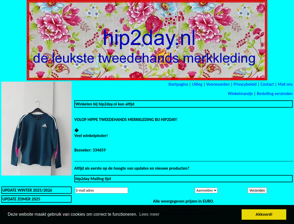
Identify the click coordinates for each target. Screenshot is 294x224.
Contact (267, 84)
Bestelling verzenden (275, 93)
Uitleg (197, 84)
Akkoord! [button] (264, 214)
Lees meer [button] (149, 214)
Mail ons (285, 84)
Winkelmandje (240, 93)
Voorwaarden (218, 84)
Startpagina (178, 84)
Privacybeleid (245, 84)
